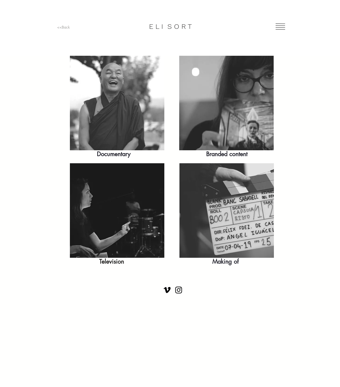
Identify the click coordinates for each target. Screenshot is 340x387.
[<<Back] (63, 27)
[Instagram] (178, 290)
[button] (280, 26)
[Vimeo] (167, 290)
